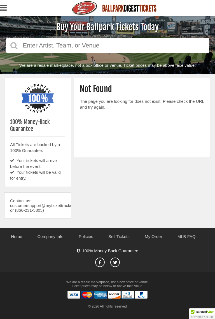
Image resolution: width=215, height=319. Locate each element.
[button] (202, 313)
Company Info (51, 236)
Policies (86, 236)
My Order (153, 236)
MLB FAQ (186, 236)
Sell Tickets (119, 236)
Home (16, 236)
